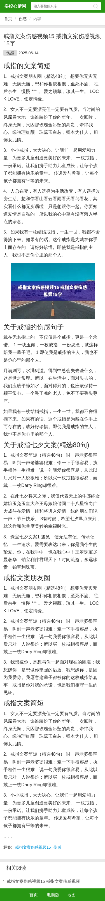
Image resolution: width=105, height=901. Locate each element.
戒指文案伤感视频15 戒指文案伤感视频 (43, 881)
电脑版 (53, 894)
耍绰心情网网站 (15, 6)
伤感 (23, 19)
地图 (71, 894)
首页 (8, 19)
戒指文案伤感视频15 (33, 847)
